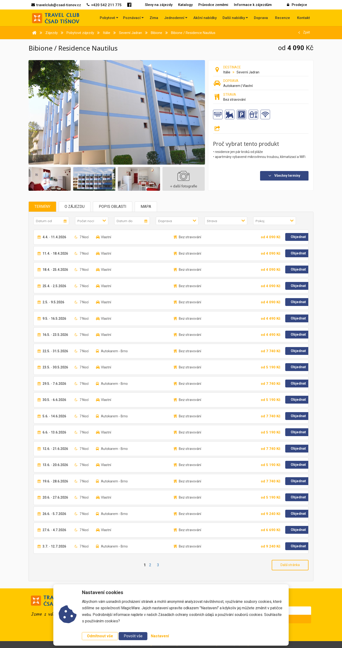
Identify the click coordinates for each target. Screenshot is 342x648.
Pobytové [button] (109, 18)
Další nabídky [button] (235, 18)
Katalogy (185, 5)
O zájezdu (75, 206)
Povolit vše (133, 636)
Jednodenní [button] (175, 18)
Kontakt (303, 18)
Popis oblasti (112, 206)
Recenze (282, 18)
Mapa (146, 206)
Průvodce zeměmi (213, 5)
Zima (154, 18)
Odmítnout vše (100, 636)
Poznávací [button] (133, 18)
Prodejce (297, 5)
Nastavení (160, 636)
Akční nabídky (205, 18)
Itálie (226, 72)
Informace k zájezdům (253, 5)
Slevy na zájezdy (158, 5)
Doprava (261, 18)
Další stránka (290, 565)
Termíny (42, 206)
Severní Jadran (248, 72)
